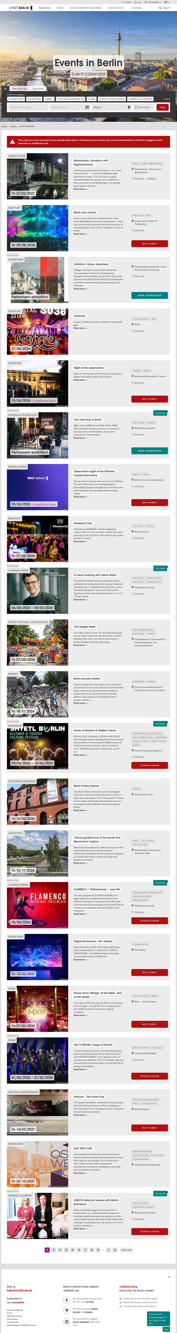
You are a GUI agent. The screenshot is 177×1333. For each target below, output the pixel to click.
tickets (89, 1312)
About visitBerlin (15, 1310)
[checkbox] (16, 99)
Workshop (15, 725)
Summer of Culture (154, 578)
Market (13, 673)
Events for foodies (140, 996)
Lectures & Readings (21, 781)
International (138, 215)
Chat (166, 1329)
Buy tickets (150, 243)
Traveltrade (12, 1322)
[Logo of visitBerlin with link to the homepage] (20, 7)
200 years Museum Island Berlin (146, 1099)
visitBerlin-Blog (128, 1286)
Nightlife (14, 207)
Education (14, 363)
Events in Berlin (89, 62)
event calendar (81, 1322)
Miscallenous (17, 466)
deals (95, 1308)
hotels (76, 1312)
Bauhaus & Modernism (142, 1151)
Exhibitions (15, 259)
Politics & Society (158, 741)
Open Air (136, 474)
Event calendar (88, 74)
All (5, 88)
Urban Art (136, 745)
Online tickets (144, 107)
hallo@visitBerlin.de (19, 1290)
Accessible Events (140, 319)
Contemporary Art (153, 581)
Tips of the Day (19, 88)
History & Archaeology (23, 1092)
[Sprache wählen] (167, 2)
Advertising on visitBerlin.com (21, 1325)
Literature (137, 789)
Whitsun (149, 526)
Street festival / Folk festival (28, 622)
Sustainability (138, 681)
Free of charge (138, 422)
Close (168, 1314)
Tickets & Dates (149, 765)
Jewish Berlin (161, 737)
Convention (12, 1319)
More (167, 99)
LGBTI (148, 215)
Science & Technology (22, 415)
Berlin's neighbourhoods (152, 163)
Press (9, 1313)
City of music (138, 526)
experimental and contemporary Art (147, 733)
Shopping (151, 681)
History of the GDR (140, 1155)
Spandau (151, 422)
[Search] (164, 7)
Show (11, 988)
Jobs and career (14, 1316)
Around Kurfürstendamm (143, 1207)
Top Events (38, 88)
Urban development (141, 1159)
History (136, 163)
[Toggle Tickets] (126, 2)
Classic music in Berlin (142, 896)
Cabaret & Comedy (20, 1195)
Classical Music (18, 570)
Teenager (136, 370)
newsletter (18, 1302)
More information (149, 295)
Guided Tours (16, 155)
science (146, 370)
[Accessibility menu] (153, 2)
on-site (90, 1301)
